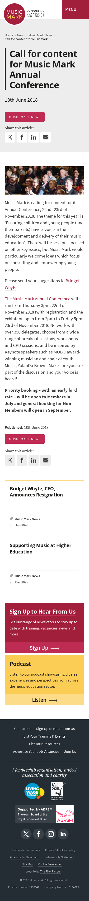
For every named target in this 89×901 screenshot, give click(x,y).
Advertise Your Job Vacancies (36, 751)
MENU (70, 9)
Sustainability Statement (59, 857)
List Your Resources (44, 743)
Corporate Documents (26, 850)
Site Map (27, 864)
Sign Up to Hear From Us (55, 728)
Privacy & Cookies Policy (60, 850)
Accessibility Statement (23, 857)
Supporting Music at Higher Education (40, 548)
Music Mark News (24, 117)
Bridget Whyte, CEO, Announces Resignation (36, 491)
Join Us (70, 751)
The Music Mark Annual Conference (37, 299)
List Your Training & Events (44, 736)
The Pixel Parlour (50, 871)
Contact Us (22, 728)
